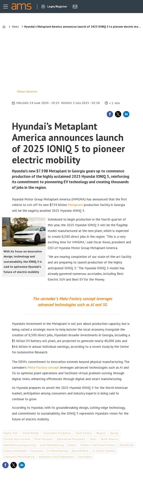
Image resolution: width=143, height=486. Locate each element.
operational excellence (71, 439)
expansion (37, 450)
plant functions (44, 439)
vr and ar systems (104, 450)
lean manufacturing (52, 445)
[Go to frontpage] (21, 6)
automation (85, 456)
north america (109, 439)
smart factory (83, 433)
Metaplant (75, 205)
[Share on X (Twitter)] (118, 114)
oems (93, 439)
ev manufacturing (57, 450)
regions (101, 433)
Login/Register (57, 6)
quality (114, 433)
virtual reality (30, 433)
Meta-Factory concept (43, 367)
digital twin (11, 433)
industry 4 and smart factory (98, 445)
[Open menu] (5, 6)
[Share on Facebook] (110, 114)
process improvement (17, 439)
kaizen (72, 445)
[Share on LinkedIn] (126, 114)
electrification (80, 450)
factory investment (15, 450)
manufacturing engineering (20, 445)
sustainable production (57, 433)
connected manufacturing (19, 456)
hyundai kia (127, 445)
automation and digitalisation (56, 456)
